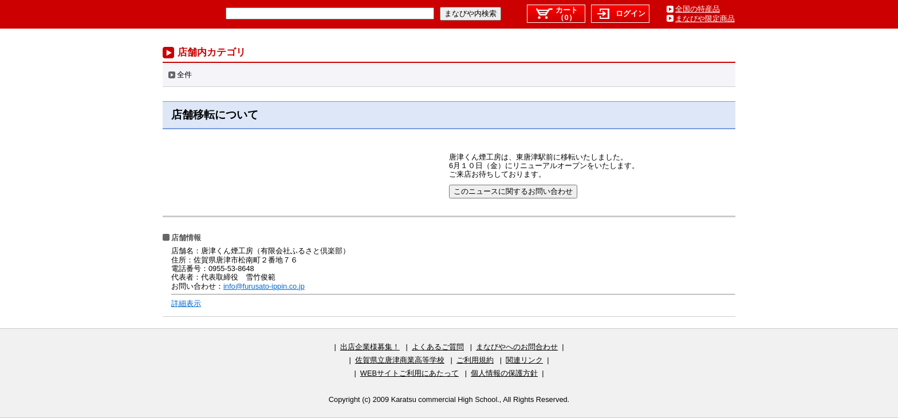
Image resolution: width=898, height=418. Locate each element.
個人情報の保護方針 (504, 373)
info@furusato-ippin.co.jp (264, 286)
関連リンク (524, 360)
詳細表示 (186, 303)
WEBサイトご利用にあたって (409, 373)
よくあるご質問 (438, 347)
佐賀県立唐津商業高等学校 (399, 360)
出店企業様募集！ (370, 347)
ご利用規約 (475, 360)
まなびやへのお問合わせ (517, 347)
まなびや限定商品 (705, 18)
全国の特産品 (697, 9)
